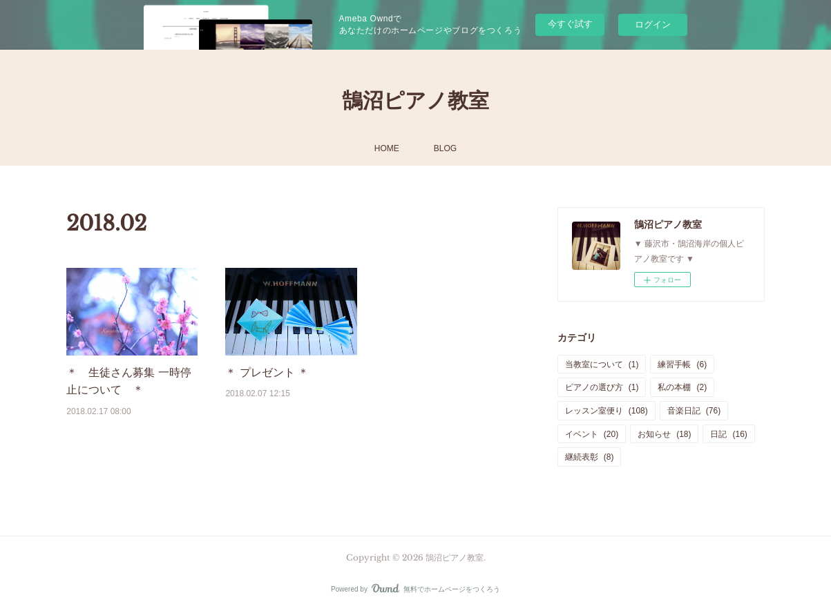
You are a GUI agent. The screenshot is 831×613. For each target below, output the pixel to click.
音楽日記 (693, 411)
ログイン (653, 24)
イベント (591, 434)
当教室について (602, 364)
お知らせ (664, 434)
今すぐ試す (570, 24)
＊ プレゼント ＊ (267, 372)
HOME (386, 148)
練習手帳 (682, 364)
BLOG (445, 148)
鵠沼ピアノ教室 (415, 100)
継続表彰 (589, 457)
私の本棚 (682, 387)
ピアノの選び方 (602, 387)
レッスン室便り (606, 411)
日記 (728, 434)
